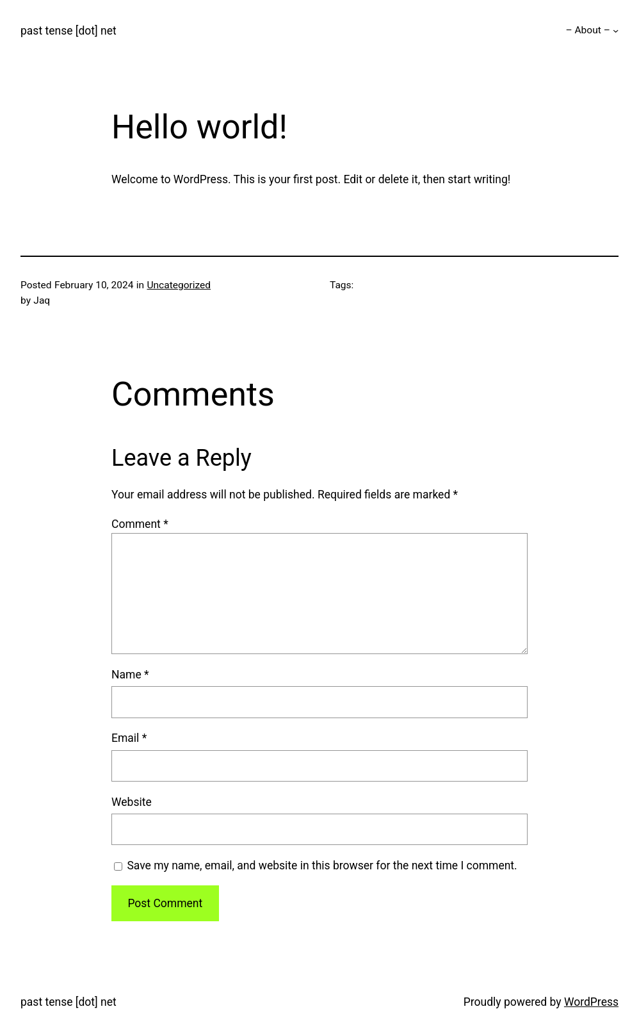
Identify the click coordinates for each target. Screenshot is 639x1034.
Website (131, 802)
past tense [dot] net (68, 30)
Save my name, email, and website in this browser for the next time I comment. (322, 865)
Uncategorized (179, 285)
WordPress (591, 1002)
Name (130, 674)
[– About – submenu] (616, 30)
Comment (139, 524)
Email (129, 738)
